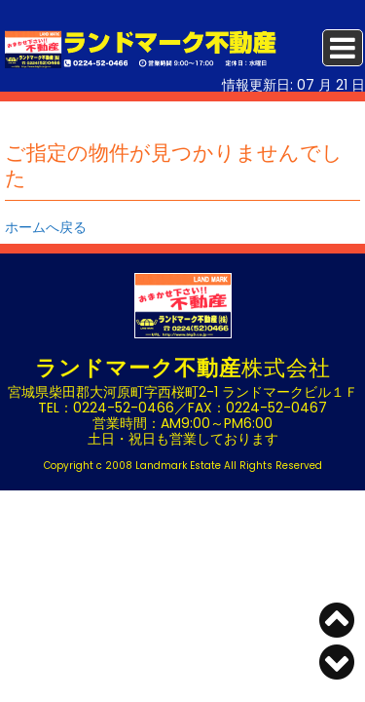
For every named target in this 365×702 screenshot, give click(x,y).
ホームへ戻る (46, 227)
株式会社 (183, 368)
